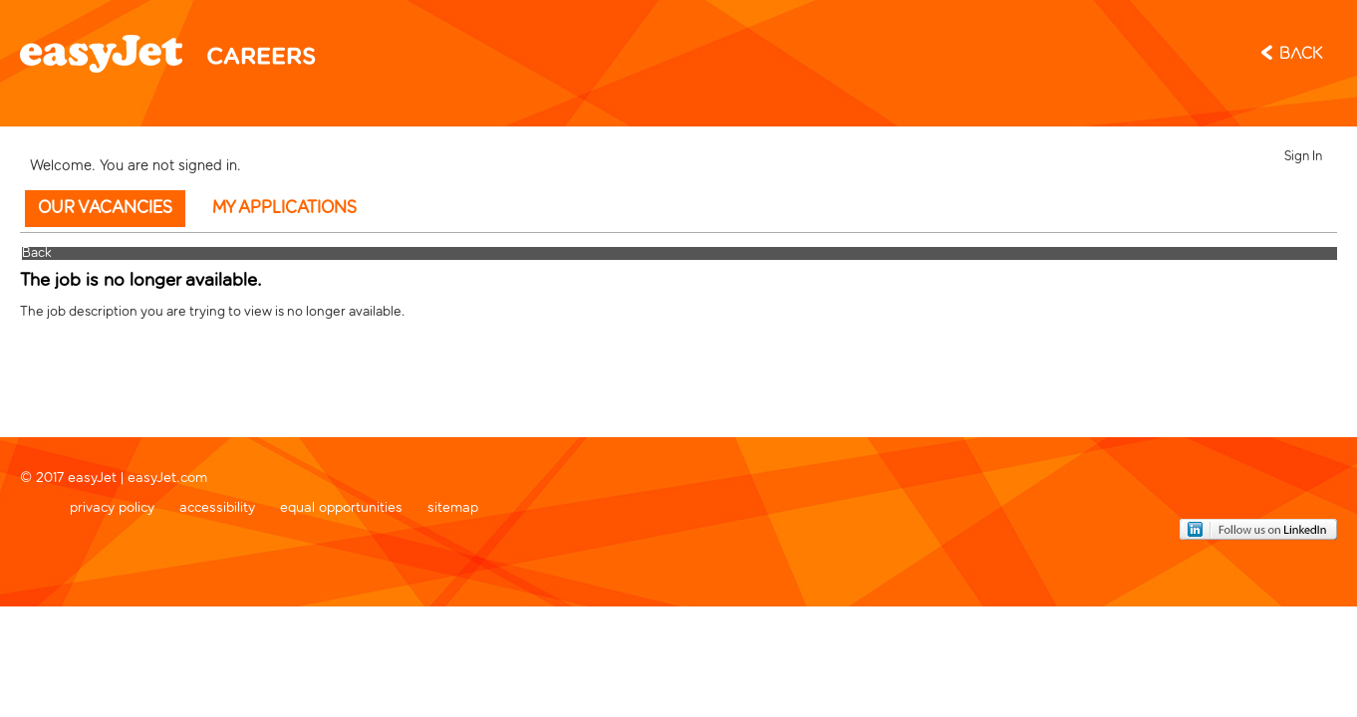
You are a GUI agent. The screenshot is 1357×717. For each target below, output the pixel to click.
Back (1300, 55)
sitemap (452, 505)
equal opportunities (341, 505)
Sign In (1303, 156)
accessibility (217, 505)
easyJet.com (167, 475)
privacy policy (112, 505)
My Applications (284, 208)
